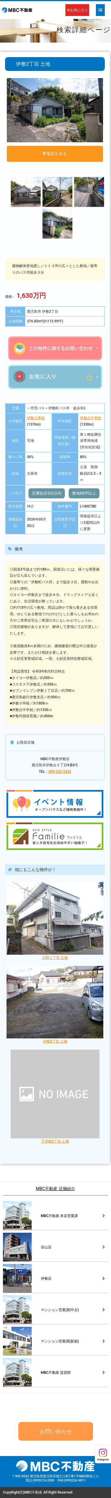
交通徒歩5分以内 (46, 493)
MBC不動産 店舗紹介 (55, 1188)
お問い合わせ (56, 1431)
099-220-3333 (60, 772)
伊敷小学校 (36, 418)
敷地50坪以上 (84, 493)
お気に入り (77, 10)
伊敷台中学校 (90, 418)
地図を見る (56, 153)
